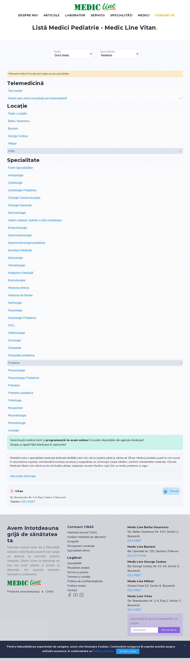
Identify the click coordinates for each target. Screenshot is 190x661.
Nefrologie (15, 303)
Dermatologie (17, 213)
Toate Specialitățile (20, 168)
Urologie (13, 430)
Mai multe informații (23, 476)
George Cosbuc (18, 136)
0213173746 (136, 556)
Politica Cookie (103, 651)
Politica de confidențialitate (85, 581)
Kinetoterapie (17, 280)
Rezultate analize (78, 568)
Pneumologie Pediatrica (23, 378)
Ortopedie (14, 348)
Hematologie (16, 265)
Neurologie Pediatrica (22, 318)
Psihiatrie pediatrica (20, 393)
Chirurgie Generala (20, 205)
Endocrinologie (17, 228)
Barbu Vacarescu (19, 121)
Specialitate (107, 51)
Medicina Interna (18, 288)
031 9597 (28, 502)
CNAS (49, 592)
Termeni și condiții (78, 577)
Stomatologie (17, 423)
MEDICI (143, 15)
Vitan (95, 151)
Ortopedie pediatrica (21, 355)
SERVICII (98, 15)
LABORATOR (75, 15)
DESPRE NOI (28, 15)
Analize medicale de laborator (86, 537)
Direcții (170, 491)
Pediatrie (95, 363)
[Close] (185, 645)
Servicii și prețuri (77, 572)
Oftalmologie (16, 333)
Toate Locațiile (17, 113)
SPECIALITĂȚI (121, 15)
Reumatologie (17, 415)
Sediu (57, 51)
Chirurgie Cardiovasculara (24, 198)
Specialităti (74, 563)
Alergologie (15, 175)
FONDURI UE (165, 15)
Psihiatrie (14, 385)
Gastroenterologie (20, 235)
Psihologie (15, 400)
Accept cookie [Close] (127, 651)
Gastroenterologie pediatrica (26, 243)
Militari (12, 143)
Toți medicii (15, 91)
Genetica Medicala (20, 250)
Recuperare (15, 408)
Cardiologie (15, 183)
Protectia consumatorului (23, 592)
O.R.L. (11, 325)
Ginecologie (15, 258)
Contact (72, 590)
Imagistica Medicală (20, 273)
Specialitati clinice (78, 550)
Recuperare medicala (81, 546)
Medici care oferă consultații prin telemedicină (95, 98)
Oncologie (14, 340)
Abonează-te (169, 630)
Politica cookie (76, 586)
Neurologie (15, 310)
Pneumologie (16, 370)
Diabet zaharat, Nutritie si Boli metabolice (35, 220)
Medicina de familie (20, 295)
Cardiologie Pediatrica (22, 190)
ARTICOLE (51, 15)
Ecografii (73, 541)
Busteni (13, 128)
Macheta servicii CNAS (82, 532)
